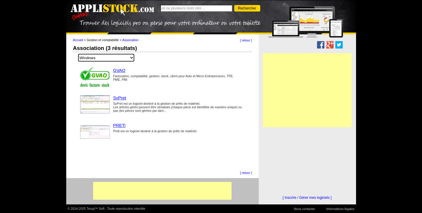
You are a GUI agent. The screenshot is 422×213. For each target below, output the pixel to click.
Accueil (78, 40)
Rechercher (247, 8)
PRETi (119, 125)
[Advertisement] (162, 191)
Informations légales (340, 209)
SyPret (119, 98)
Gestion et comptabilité (103, 40)
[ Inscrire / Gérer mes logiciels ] (307, 198)
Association (130, 40)
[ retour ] (246, 40)
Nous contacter (304, 209)
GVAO (119, 70)
